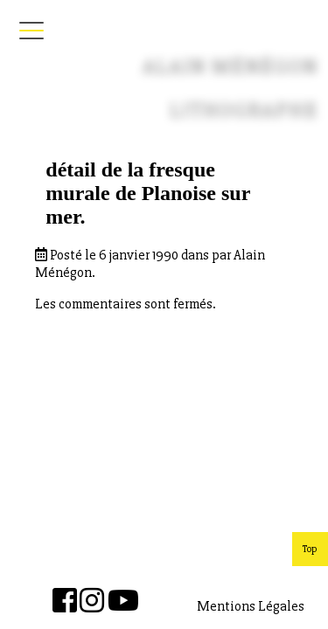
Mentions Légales (250, 606)
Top (310, 549)
